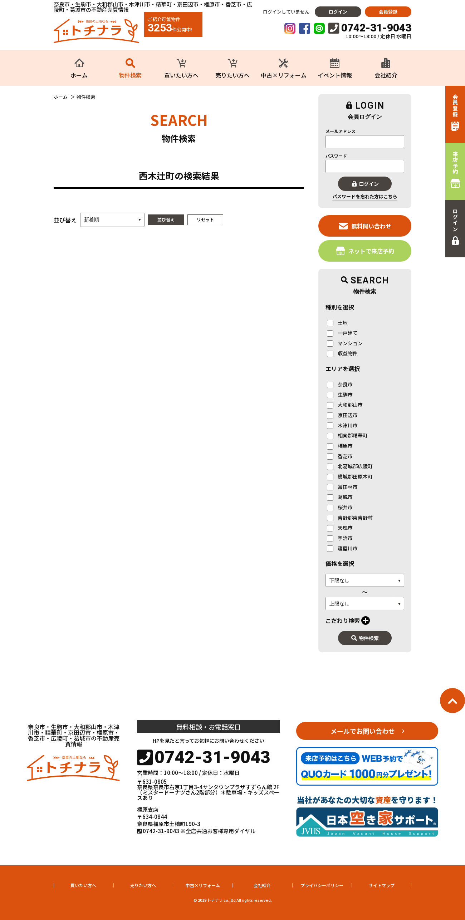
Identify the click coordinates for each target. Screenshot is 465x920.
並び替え (166, 219)
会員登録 (388, 11)
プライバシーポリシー (321, 885)
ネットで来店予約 (365, 250)
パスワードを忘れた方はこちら (364, 196)
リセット (205, 219)
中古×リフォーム (203, 885)
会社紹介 (262, 885)
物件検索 (365, 638)
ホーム (61, 96)
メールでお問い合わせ (363, 731)
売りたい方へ (143, 885)
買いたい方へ (83, 885)
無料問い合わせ (365, 225)
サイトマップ (382, 885)
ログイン (338, 11)
